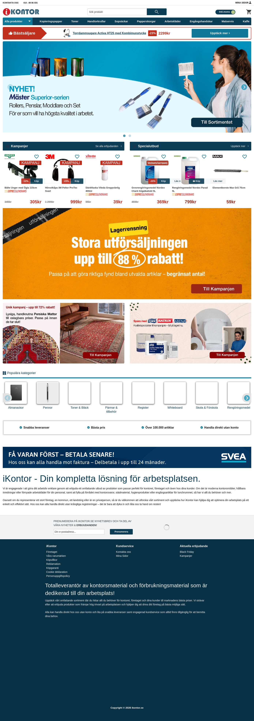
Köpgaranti (52, 567)
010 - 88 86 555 (30, 3)
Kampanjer (186, 555)
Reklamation (53, 563)
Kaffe (246, 21)
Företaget (51, 551)
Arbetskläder (173, 21)
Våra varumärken (56, 555)
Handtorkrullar (96, 21)
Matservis (228, 21)
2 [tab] (130, 136)
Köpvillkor (51, 559)
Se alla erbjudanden (108, 146)
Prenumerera (121, 531)
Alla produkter (18, 21)
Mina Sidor (243, 2)
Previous (10, 87)
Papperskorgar (146, 21)
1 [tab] (124, 136)
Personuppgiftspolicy (58, 575)
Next (244, 87)
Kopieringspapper (51, 21)
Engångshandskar (201, 21)
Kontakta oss (10, 3)
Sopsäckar (121, 21)
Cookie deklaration (56, 571)
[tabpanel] (127, 87)
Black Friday (187, 551)
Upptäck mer (220, 33)
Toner (74, 21)
